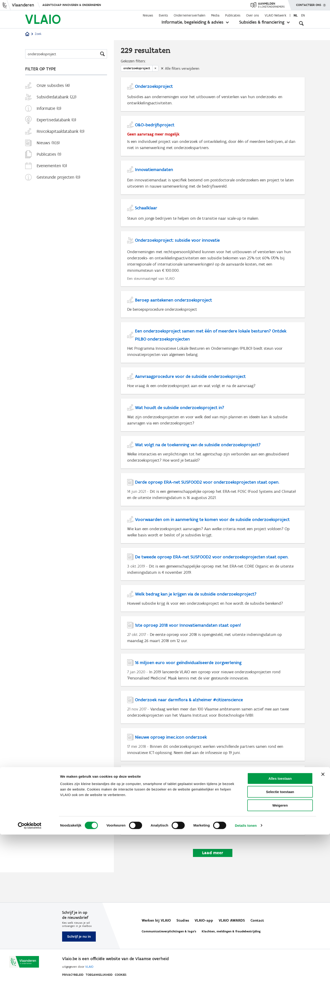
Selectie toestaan (280, 941)
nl (295, 15)
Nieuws (148, 15)
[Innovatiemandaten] (213, 182)
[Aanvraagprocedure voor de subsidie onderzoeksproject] (213, 393)
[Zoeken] (66, 53)
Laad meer (212, 883)
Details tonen (246, 975)
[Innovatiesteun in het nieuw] (213, 810)
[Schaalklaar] (213, 219)
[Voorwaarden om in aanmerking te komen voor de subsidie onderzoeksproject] (213, 545)
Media (215, 15)
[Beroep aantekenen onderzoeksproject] (213, 313)
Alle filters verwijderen (182, 69)
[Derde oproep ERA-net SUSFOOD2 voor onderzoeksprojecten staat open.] (213, 506)
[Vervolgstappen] (213, 849)
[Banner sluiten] (322, 923)
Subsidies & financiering (261, 22)
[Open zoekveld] (301, 22)
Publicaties (232, 15)
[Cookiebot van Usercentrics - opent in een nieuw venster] (30, 975)
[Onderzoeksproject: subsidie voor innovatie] (213, 266)
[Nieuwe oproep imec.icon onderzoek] (213, 771)
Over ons (252, 15)
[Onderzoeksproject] (213, 96)
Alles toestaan (280, 928)
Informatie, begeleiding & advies (192, 22)
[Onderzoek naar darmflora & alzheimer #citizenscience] (213, 732)
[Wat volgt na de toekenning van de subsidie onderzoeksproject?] (213, 467)
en (303, 15)
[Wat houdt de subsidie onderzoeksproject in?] (213, 428)
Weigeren (280, 955)
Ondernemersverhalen (189, 15)
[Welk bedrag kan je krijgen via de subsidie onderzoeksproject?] (213, 619)
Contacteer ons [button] (308, 3)
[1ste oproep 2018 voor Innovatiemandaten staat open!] (213, 655)
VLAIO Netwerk (275, 15)
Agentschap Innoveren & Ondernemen (71, 5)
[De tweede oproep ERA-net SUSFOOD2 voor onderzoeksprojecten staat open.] (213, 583)
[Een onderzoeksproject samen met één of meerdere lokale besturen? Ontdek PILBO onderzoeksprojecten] (213, 353)
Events (163, 15)
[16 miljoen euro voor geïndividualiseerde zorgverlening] (213, 693)
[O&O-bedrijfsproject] (213, 139)
